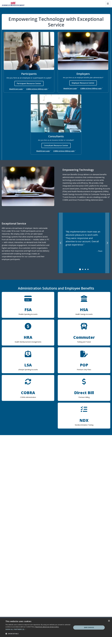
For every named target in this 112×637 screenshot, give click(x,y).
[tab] (80, 269)
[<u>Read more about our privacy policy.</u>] (47, 627)
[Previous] (61, 243)
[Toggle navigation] (107, 3)
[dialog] (56, 627)
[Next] (107, 243)
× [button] (109, 621)
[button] (37, 629)
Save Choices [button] (89, 627)
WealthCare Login (16, 89)
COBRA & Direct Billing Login (37, 89)
